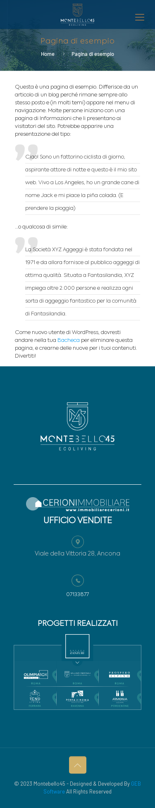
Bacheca (68, 340)
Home (48, 53)
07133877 (77, 594)
